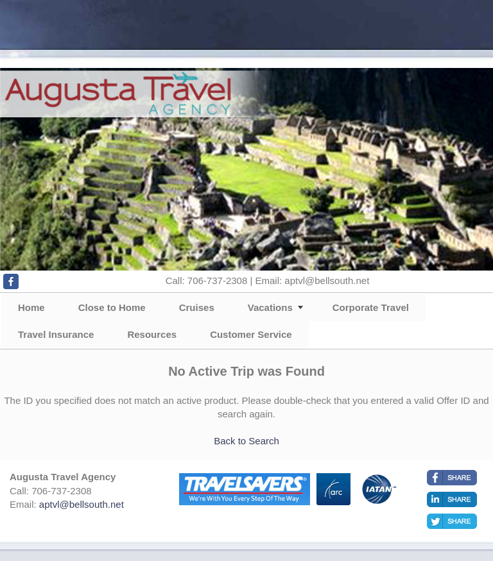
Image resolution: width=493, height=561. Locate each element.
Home (31, 307)
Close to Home (112, 307)
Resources (152, 334)
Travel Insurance (56, 334)
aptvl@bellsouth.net (81, 504)
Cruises (196, 307)
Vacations (270, 307)
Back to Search (246, 440)
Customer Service (251, 334)
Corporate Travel (371, 307)
